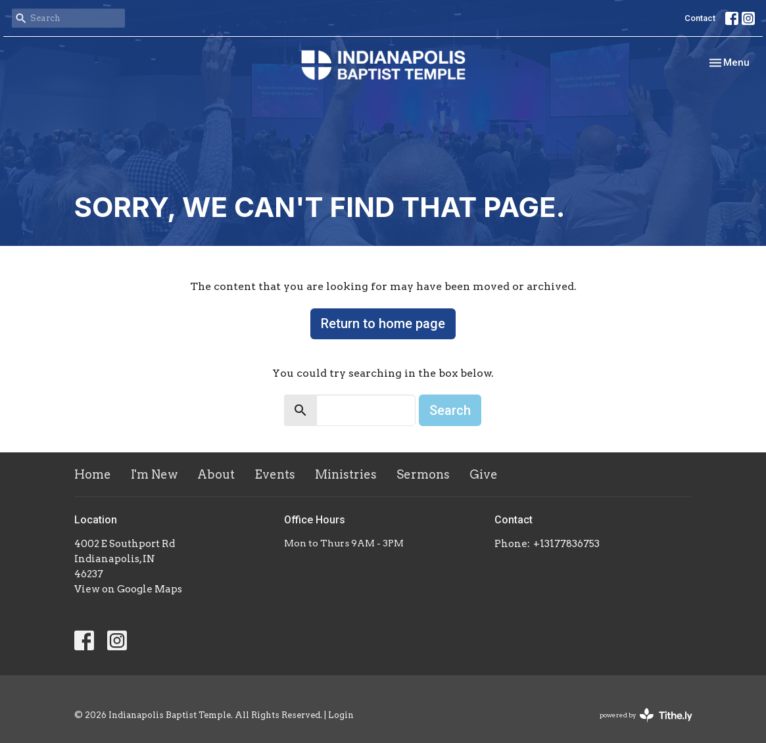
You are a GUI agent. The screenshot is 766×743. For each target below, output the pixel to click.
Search (450, 410)
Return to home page (383, 323)
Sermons (423, 474)
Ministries (346, 474)
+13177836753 (566, 544)
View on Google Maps (128, 589)
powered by (646, 715)
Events (274, 474)
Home (92, 474)
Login (341, 715)
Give (483, 474)
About (216, 474)
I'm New (154, 474)
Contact (699, 18)
